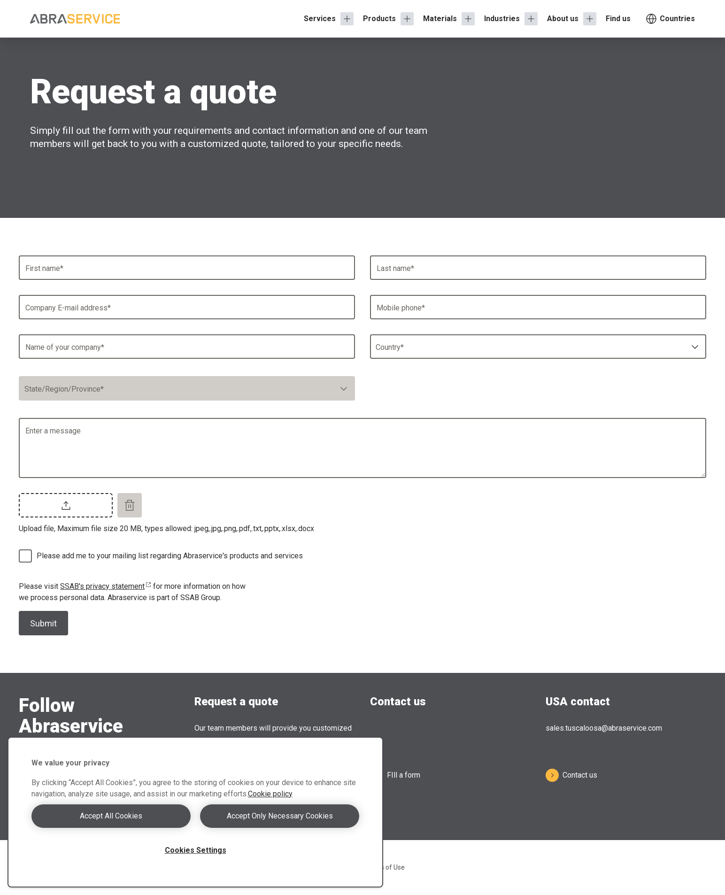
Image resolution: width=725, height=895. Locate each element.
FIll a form (395, 775)
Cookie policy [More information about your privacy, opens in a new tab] (270, 793)
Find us (618, 18)
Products (379, 18)
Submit (43, 623)
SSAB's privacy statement (105, 586)
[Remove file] (129, 505)
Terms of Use (385, 867)
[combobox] (538, 346)
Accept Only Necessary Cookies (280, 815)
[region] (195, 812)
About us (562, 18)
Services (320, 18)
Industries (502, 18)
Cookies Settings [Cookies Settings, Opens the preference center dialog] (195, 850)
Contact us (571, 775)
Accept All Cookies (111, 815)
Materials (440, 18)
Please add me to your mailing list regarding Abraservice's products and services (170, 555)
